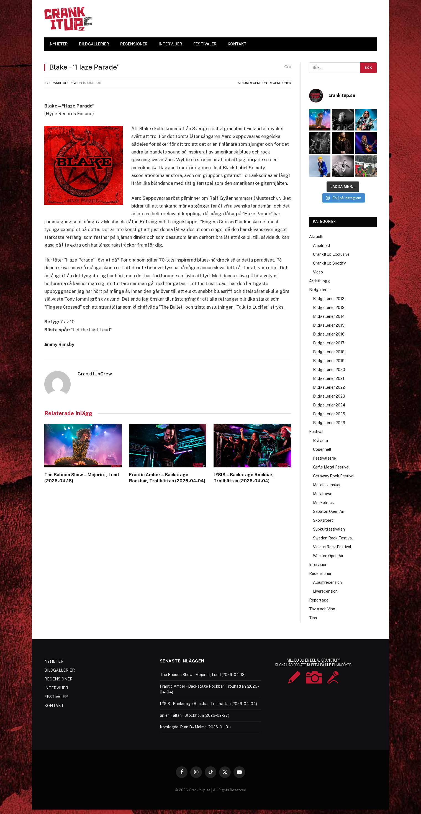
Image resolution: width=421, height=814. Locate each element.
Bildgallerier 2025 (329, 414)
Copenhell (322, 449)
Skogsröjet (323, 520)
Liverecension (325, 591)
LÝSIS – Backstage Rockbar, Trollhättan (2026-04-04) (244, 477)
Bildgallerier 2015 (329, 325)
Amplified (321, 245)
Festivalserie (324, 458)
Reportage (318, 600)
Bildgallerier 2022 (329, 387)
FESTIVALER (205, 44)
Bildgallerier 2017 (329, 343)
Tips (313, 618)
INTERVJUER (170, 44)
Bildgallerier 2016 (329, 334)
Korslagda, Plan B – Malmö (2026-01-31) (195, 727)
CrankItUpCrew (62, 83)
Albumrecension (252, 83)
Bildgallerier (320, 290)
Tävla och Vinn (322, 609)
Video (318, 272)
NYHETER (59, 44)
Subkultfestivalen (329, 529)
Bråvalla (320, 440)
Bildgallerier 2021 (328, 378)
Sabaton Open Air (328, 511)
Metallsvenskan (327, 485)
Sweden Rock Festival (333, 538)
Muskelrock (323, 502)
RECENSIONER (134, 44)
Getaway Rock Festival (334, 476)
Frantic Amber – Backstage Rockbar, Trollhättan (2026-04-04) (167, 477)
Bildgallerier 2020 (329, 369)
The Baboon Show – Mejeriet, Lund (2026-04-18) (81, 477)
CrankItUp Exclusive (331, 254)
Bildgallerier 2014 (329, 316)
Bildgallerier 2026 (329, 423)
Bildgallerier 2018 (329, 352)
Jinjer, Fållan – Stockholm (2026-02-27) (194, 715)
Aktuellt (316, 236)
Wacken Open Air (328, 556)
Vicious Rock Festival (332, 547)
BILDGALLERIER (94, 44)
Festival (316, 431)
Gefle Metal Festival (331, 467)
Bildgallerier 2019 (329, 361)
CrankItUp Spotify (329, 263)
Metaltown (322, 494)
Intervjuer (318, 564)
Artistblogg (319, 281)
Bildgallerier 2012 (328, 298)
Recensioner (280, 83)
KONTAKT (237, 44)
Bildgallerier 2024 (329, 405)
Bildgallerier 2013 (329, 307)
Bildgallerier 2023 (329, 396)
